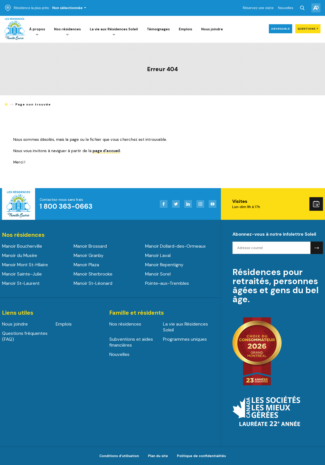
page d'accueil (106, 151)
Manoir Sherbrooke (93, 274)
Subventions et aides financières (131, 342)
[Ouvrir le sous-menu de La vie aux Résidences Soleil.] (114, 35)
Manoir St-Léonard (93, 283)
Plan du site (158, 456)
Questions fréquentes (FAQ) (25, 336)
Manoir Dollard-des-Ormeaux (175, 246)
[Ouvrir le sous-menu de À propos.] (37, 35)
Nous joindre (212, 29)
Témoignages (158, 29)
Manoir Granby (88, 255)
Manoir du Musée (19, 255)
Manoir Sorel (158, 274)
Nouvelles (285, 8)
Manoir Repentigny (164, 265)
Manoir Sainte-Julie (22, 274)
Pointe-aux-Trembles (167, 283)
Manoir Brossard (90, 246)
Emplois (185, 29)
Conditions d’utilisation (119, 456)
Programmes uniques (185, 339)
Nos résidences (67, 29)
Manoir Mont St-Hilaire (25, 265)
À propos (37, 29)
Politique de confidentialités (201, 456)
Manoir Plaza (86, 265)
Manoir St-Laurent (21, 283)
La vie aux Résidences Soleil (114, 29)
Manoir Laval (158, 255)
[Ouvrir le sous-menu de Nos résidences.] (67, 35)
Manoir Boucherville (22, 246)
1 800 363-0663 (66, 206)
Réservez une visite (258, 8)
